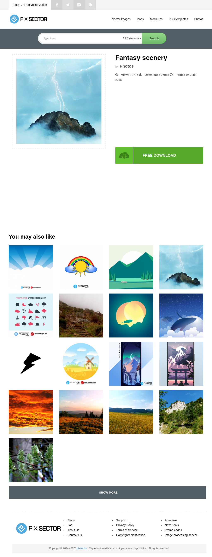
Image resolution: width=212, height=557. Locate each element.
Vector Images (121, 19)
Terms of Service (127, 530)
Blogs (71, 520)
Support (121, 520)
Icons (140, 19)
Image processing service (181, 535)
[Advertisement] (150, 115)
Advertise (171, 520)
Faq (69, 525)
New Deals (172, 525)
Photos (198, 19)
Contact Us (74, 535)
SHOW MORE (108, 492)
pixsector (82, 548)
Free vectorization (35, 4)
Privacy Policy (125, 525)
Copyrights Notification (130, 535)
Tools (16, 4)
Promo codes (173, 530)
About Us (73, 530)
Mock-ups (156, 19)
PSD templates (178, 19)
